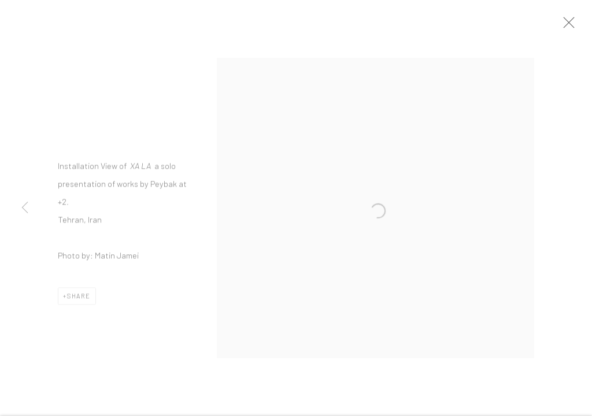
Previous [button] (25, 208)
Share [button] (79, 298)
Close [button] (569, 26)
